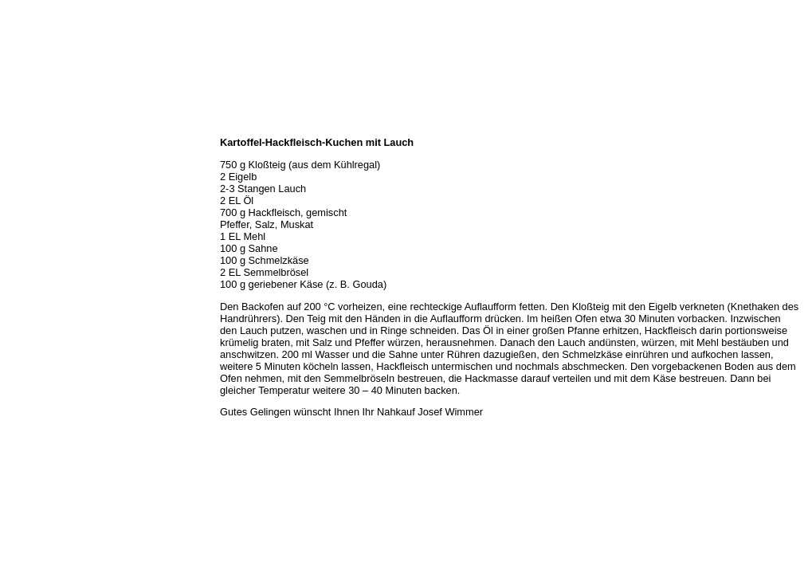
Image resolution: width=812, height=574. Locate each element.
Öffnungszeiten (37, 161)
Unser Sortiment (40, 178)
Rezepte (23, 231)
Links (17, 266)
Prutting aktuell (37, 284)
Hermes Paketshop (45, 213)
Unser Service (35, 196)
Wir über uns (32, 143)
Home (18, 126)
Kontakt (22, 249)
